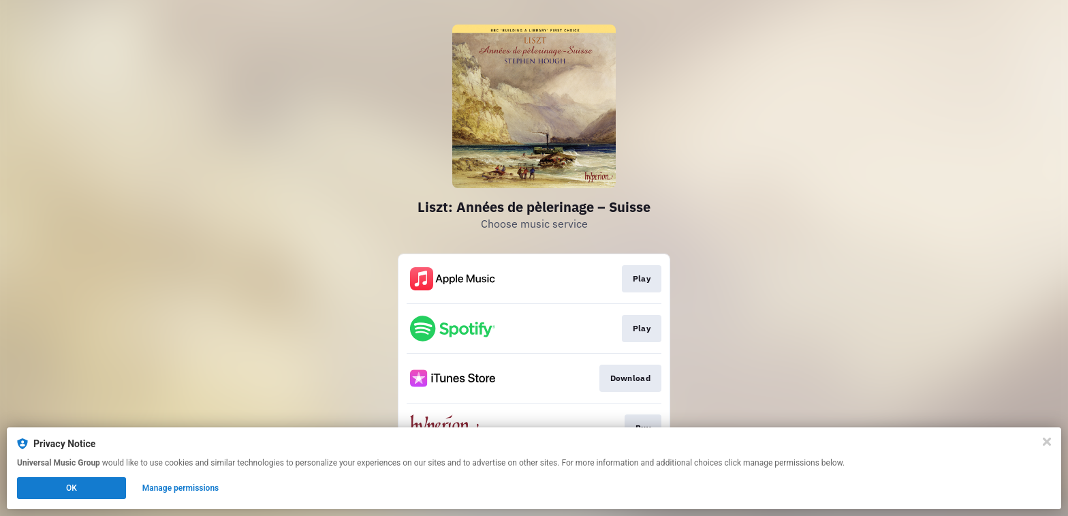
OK (71, 488)
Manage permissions (180, 488)
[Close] (1047, 442)
